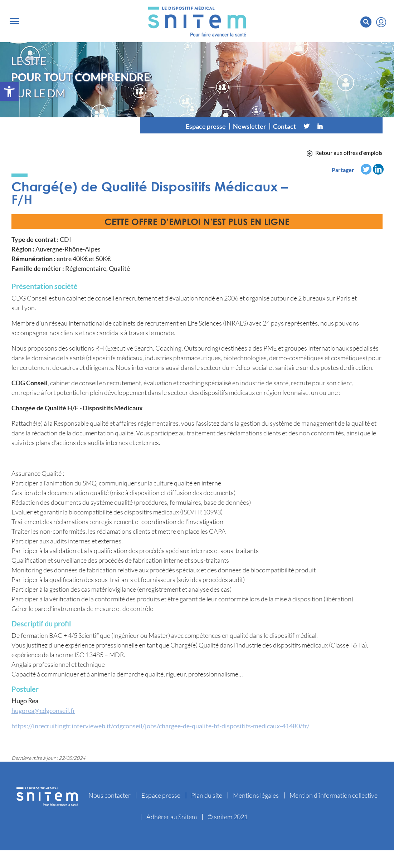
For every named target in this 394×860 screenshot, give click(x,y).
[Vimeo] (333, 126)
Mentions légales (256, 795)
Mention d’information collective (334, 795)
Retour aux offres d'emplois (349, 152)
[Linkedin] (320, 126)
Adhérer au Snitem (171, 817)
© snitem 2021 (228, 817)
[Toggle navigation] (14, 21)
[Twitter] (306, 126)
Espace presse (206, 126)
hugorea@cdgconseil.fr (43, 710)
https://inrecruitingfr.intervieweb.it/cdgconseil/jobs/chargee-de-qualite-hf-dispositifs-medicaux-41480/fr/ (160, 726)
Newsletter (249, 126)
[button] (9, 91)
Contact (284, 126)
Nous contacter (109, 795)
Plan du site (206, 795)
